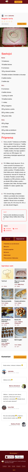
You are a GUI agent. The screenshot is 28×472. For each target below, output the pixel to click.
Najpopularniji (20, 238)
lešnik (16, 228)
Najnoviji (7, 238)
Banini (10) (21, 316)
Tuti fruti (7, 277)
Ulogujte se (18, 1)
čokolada (8, 228)
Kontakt (12, 462)
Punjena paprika (8, 249)
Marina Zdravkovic (14, 386)
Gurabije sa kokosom (7, 337)
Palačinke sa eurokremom (11, 243)
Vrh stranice (13, 453)
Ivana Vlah (11, 407)
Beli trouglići (21, 337)
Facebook (5, 466)
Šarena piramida (7, 297)
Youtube (13, 466)
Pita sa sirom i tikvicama (11, 258)
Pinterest (23, 466)
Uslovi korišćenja (21, 461)
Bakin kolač (7, 255)
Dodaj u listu (21, 24)
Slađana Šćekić (15, 424)
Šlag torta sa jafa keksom (21, 277)
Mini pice (6, 246)
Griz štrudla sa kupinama (7, 316)
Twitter (9, 466)
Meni (14, 470)
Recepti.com (2, 462)
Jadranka (11, 15)
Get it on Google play (19, 457)
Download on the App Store (9, 457)
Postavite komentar (20, 357)
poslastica (8, 230)
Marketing (7, 462)
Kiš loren (6, 252)
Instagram (18, 466)
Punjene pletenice (21, 297)
